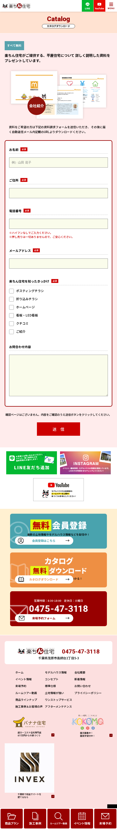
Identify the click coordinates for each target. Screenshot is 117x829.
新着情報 (79, 687)
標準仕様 (50, 694)
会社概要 (79, 680)
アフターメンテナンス (58, 714)
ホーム (19, 680)
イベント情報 (23, 687)
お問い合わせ (82, 694)
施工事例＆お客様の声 (29, 714)
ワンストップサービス (58, 707)
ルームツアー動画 (26, 701)
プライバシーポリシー (88, 701)
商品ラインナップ (26, 707)
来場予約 (20, 694)
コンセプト (51, 687)
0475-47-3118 (81, 659)
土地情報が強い (54, 701)
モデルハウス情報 (56, 680)
